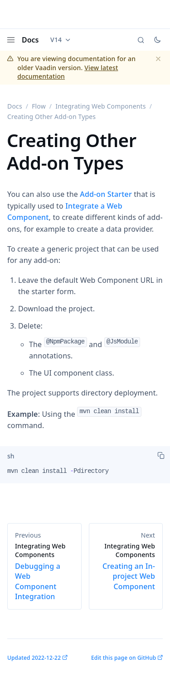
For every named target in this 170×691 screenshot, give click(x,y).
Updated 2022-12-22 (34, 658)
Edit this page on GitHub (123, 658)
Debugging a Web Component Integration (44, 571)
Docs (30, 40)
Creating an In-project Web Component (126, 566)
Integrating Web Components (100, 106)
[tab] (11, 456)
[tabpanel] (85, 474)
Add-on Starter (106, 194)
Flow (39, 106)
